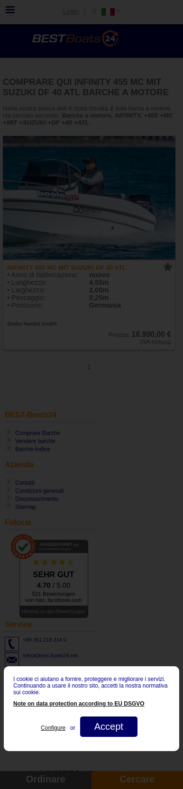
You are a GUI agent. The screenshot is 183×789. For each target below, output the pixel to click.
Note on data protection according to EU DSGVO (79, 703)
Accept (108, 726)
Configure (53, 728)
